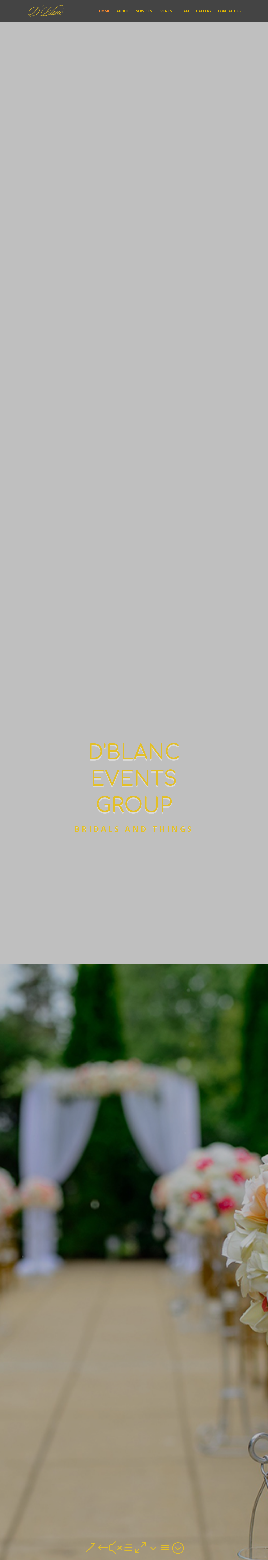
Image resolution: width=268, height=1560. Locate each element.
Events (165, 11)
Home (104, 11)
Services (144, 11)
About (122, 11)
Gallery (203, 11)
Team (184, 11)
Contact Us (229, 11)
